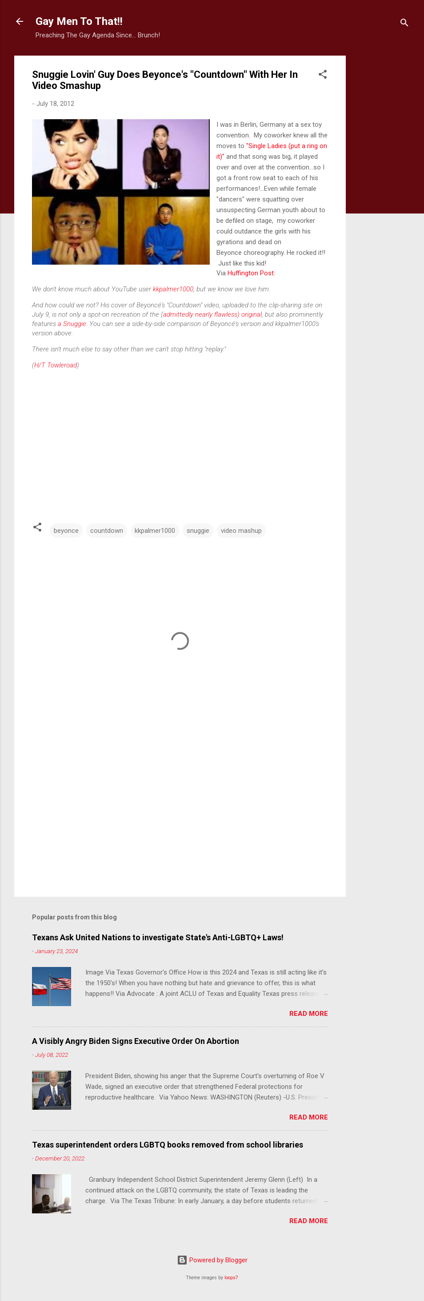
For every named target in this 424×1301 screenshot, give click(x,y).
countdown (106, 531)
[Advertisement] (381, 189)
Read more (308, 1014)
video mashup (241, 531)
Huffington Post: (251, 273)
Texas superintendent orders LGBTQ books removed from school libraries (167, 1144)
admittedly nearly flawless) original (212, 314)
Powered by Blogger (212, 1260)
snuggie (198, 531)
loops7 (231, 1278)
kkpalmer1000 (173, 289)
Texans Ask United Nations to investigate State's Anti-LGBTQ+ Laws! (158, 937)
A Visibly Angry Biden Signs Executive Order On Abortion (135, 1041)
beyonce (66, 531)
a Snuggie (72, 324)
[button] (322, 76)
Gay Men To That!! (79, 21)
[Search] (404, 24)
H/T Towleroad (55, 365)
